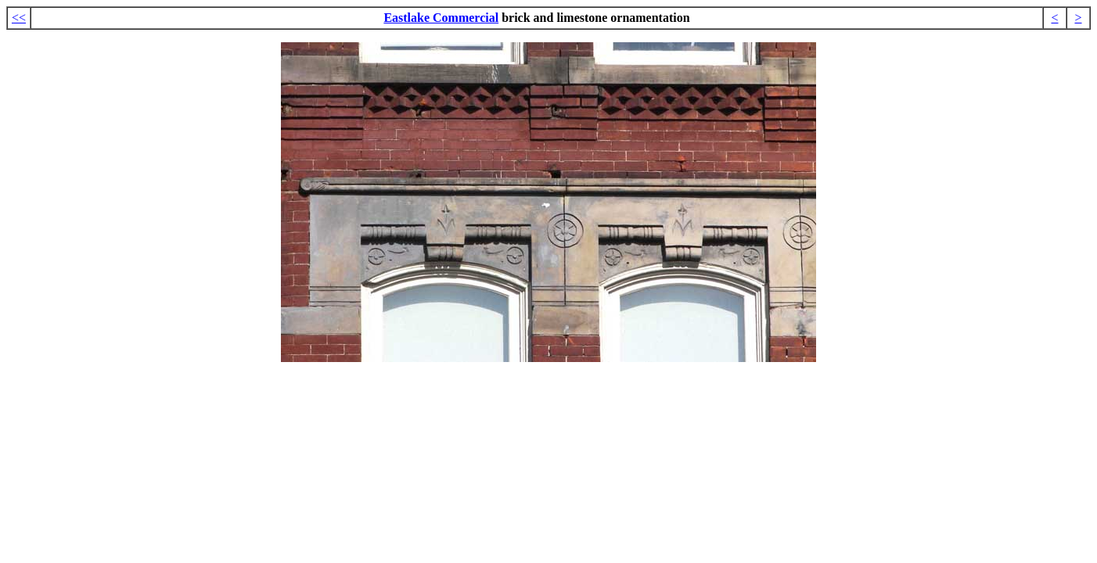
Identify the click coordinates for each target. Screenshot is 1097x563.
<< (19, 17)
